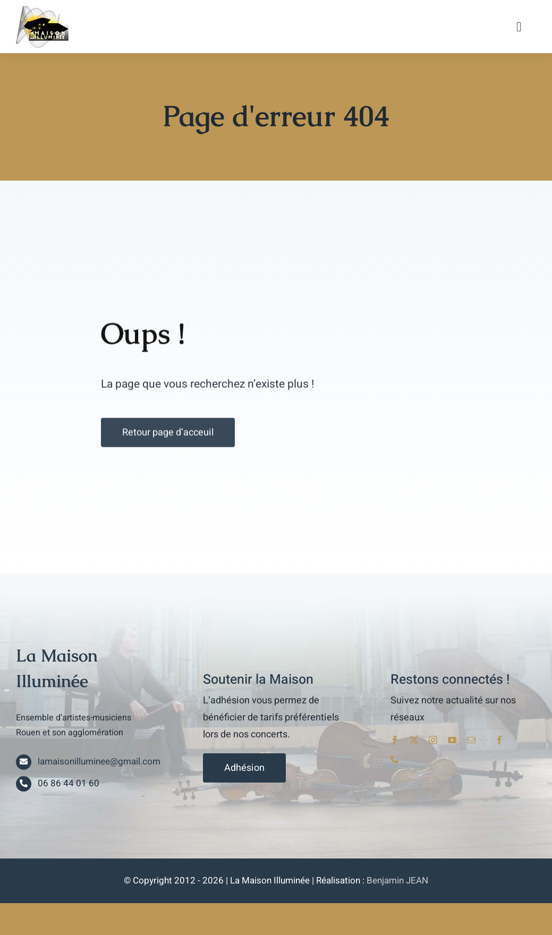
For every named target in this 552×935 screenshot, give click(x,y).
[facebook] (394, 740)
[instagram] (433, 740)
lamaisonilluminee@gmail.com (99, 761)
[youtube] (452, 740)
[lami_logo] (42, 9)
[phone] (394, 759)
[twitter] (414, 740)
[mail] (471, 740)
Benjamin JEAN (397, 880)
